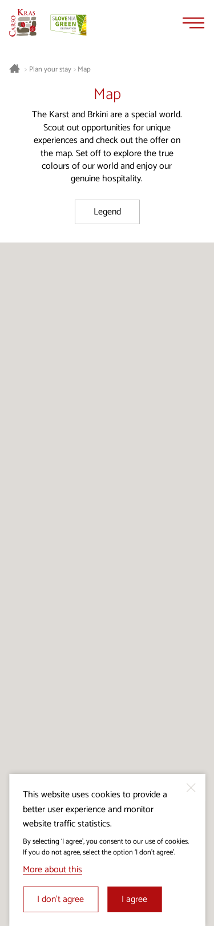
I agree (134, 899)
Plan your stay (50, 70)
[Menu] (193, 22)
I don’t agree (60, 899)
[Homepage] (23, 23)
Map (84, 70)
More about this (52, 869)
